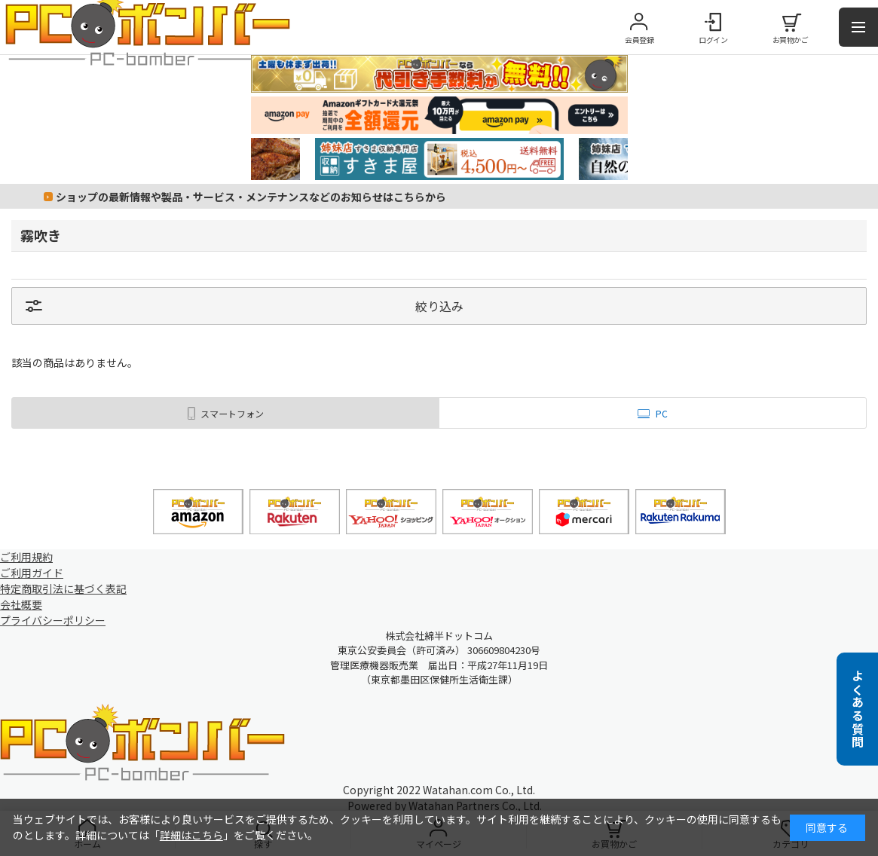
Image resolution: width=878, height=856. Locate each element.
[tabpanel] (439, 159)
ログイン (713, 39)
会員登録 (639, 39)
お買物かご (790, 39)
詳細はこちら (191, 834)
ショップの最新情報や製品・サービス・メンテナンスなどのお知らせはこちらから (251, 196)
